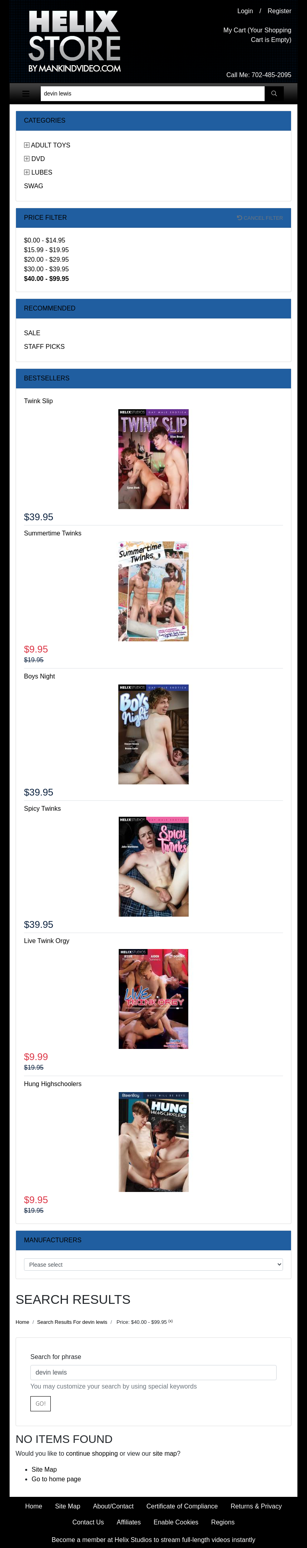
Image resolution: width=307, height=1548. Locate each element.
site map (165, 1453)
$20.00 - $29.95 (46, 259)
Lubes (41, 172)
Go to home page (56, 1479)
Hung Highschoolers (53, 1083)
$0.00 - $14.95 (44, 240)
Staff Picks (44, 346)
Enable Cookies (176, 1522)
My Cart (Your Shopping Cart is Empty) (257, 35)
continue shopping (92, 1453)
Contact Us (88, 1522)
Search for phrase (55, 1356)
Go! (41, 1403)
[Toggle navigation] (26, 94)
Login (245, 11)
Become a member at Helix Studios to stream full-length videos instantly (153, 1539)
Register (279, 11)
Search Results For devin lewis (72, 1322)
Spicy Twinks (42, 808)
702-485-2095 (271, 75)
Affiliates (129, 1522)
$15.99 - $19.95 (46, 250)
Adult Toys (50, 145)
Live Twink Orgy (47, 940)
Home (22, 1322)
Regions (223, 1522)
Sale (32, 333)
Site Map (44, 1469)
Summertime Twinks (53, 533)
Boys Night (39, 676)
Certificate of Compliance (182, 1506)
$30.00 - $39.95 (46, 269)
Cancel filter (260, 218)
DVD (38, 158)
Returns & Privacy (256, 1506)
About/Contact (113, 1506)
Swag (33, 186)
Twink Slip (38, 401)
